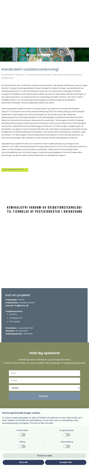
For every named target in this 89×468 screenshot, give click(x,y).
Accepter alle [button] (65, 462)
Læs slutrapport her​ (13, 169)
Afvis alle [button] (23, 462)
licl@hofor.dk (21, 305)
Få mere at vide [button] (44, 456)
